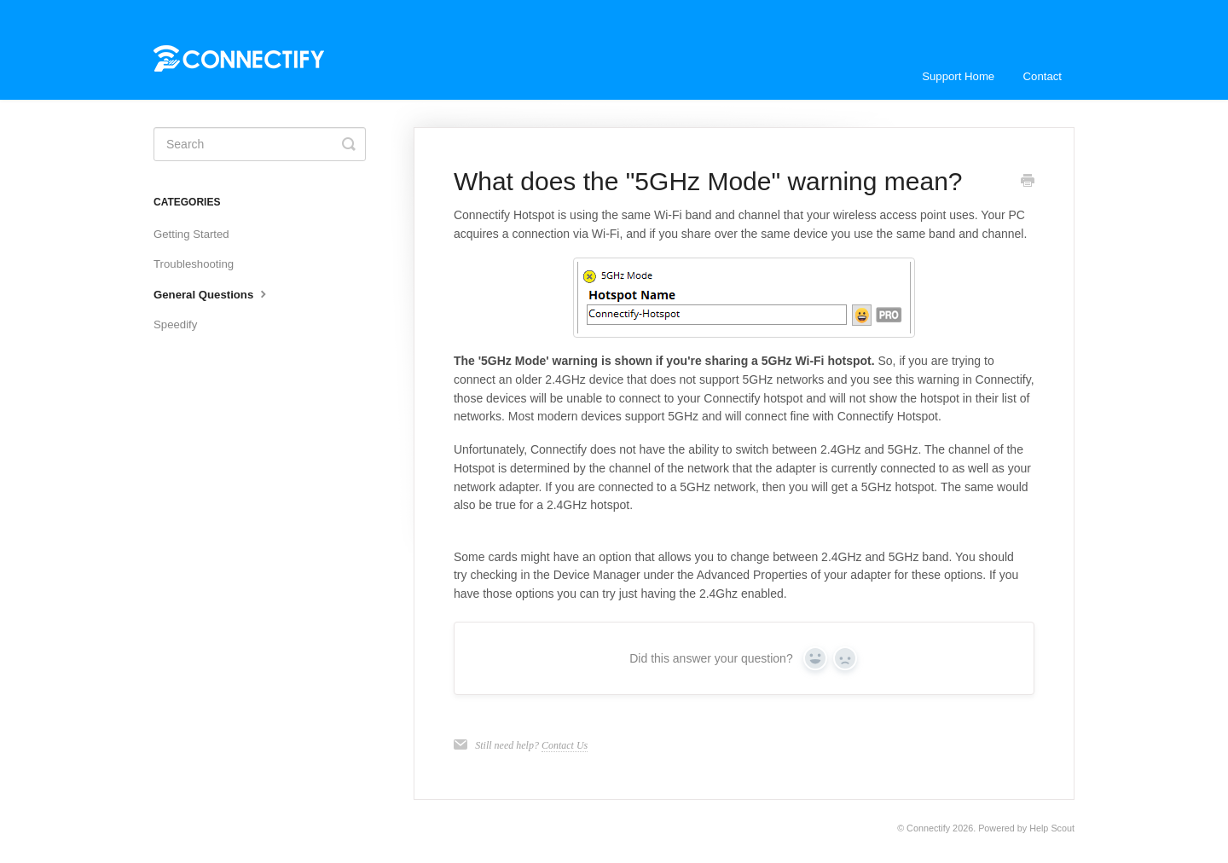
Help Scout (1051, 828)
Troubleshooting (194, 264)
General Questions (212, 293)
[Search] (260, 144)
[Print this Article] (1027, 182)
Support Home (958, 76)
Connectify (928, 828)
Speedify (175, 324)
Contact (1042, 76)
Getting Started (191, 234)
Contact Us (565, 745)
